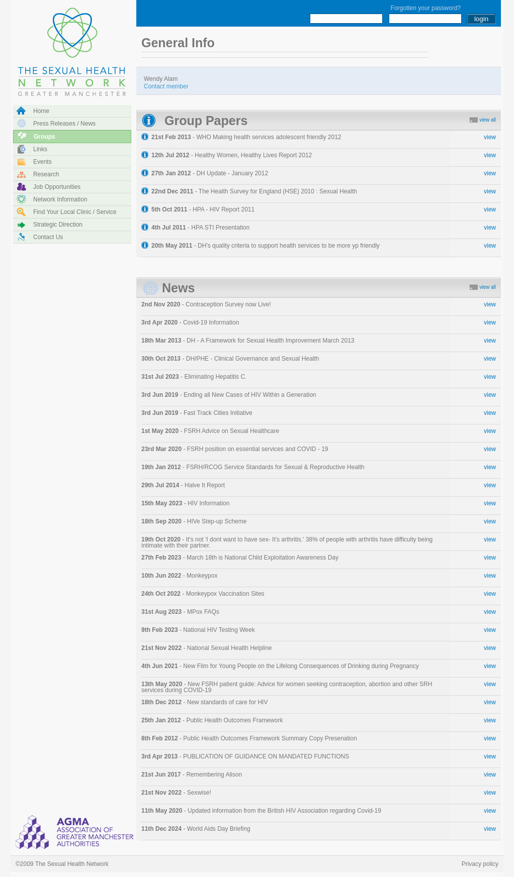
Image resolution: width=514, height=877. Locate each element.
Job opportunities (56, 186)
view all (487, 120)
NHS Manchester (76, 831)
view (490, 137)
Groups (44, 136)
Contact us (48, 237)
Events (42, 161)
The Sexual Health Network (72, 48)
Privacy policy (480, 863)
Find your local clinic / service (74, 211)
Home (41, 111)
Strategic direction (57, 224)
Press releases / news (64, 123)
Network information (60, 199)
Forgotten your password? (426, 8)
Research (46, 174)
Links (40, 149)
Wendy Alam (166, 82)
